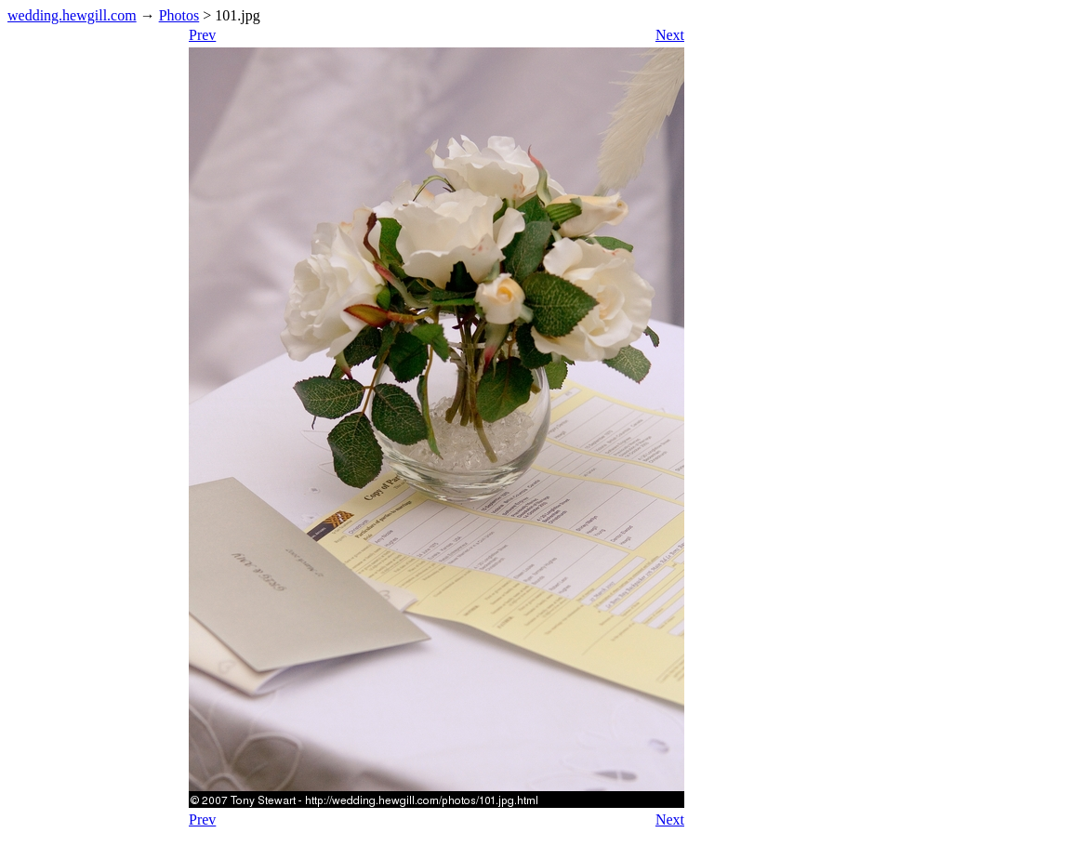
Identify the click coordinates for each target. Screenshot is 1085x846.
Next (669, 35)
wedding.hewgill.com (72, 15)
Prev (202, 35)
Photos (179, 15)
